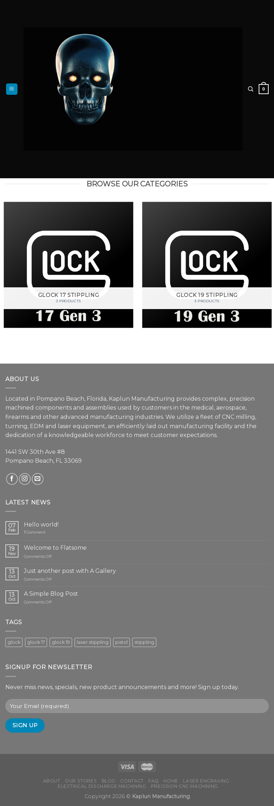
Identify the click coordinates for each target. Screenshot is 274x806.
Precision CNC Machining (184, 786)
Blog (109, 781)
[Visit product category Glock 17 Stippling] (68, 265)
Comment (34, 532)
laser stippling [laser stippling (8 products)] (92, 642)
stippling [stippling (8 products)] (144, 642)
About (51, 781)
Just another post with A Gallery (70, 571)
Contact (131, 781)
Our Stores (81, 781)
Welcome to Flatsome (55, 547)
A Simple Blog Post (51, 593)
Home (170, 781)
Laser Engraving (206, 781)
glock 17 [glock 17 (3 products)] (36, 642)
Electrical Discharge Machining (102, 786)
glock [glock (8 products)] (13, 642)
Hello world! (41, 524)
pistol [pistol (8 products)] (121, 642)
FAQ (153, 781)
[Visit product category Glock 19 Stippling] (207, 265)
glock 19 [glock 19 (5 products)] (61, 642)
